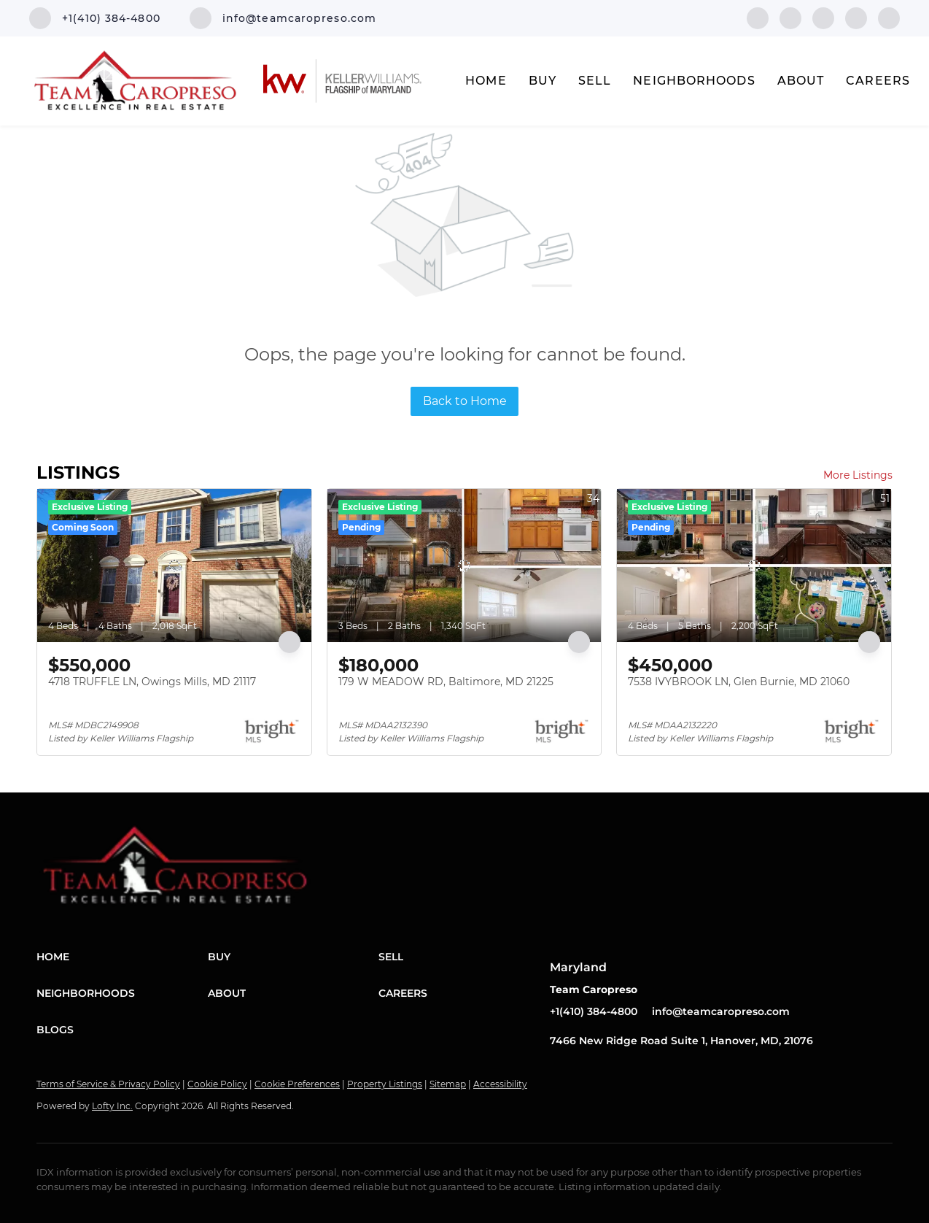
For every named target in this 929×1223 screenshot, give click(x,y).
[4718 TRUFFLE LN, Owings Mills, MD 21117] (174, 565)
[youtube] (889, 17)
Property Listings (384, 1084)
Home (485, 81)
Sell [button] (594, 81)
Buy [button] (542, 81)
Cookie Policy (217, 1084)
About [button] (801, 81)
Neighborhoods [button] (694, 81)
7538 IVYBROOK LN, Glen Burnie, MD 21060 (739, 681)
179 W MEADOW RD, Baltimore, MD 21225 (445, 681)
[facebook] (758, 17)
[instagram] (856, 17)
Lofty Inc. (112, 1105)
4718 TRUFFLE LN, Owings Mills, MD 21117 (152, 681)
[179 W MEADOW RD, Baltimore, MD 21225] (464, 565)
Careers (878, 81)
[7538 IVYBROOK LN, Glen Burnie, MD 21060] (754, 565)
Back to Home (465, 401)
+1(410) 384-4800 (593, 1011)
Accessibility (500, 1084)
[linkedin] (790, 17)
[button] (122, 957)
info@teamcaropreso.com (721, 1011)
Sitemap (447, 1084)
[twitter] (823, 17)
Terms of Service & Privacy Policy (108, 1084)
